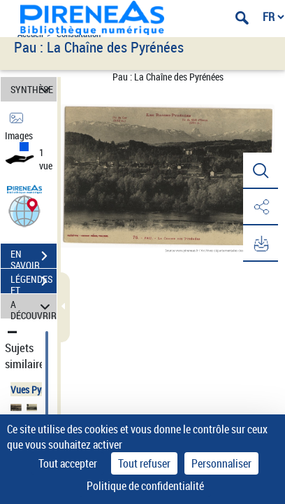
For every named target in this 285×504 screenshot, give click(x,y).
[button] (24, 210)
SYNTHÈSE (32, 89)
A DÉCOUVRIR (33, 306)
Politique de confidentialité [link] (145, 485)
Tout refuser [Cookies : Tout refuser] (144, 463)
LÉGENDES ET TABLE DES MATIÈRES (33, 283)
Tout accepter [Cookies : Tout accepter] (67, 463)
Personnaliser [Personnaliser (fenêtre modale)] (221, 463)
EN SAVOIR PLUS (33, 257)
